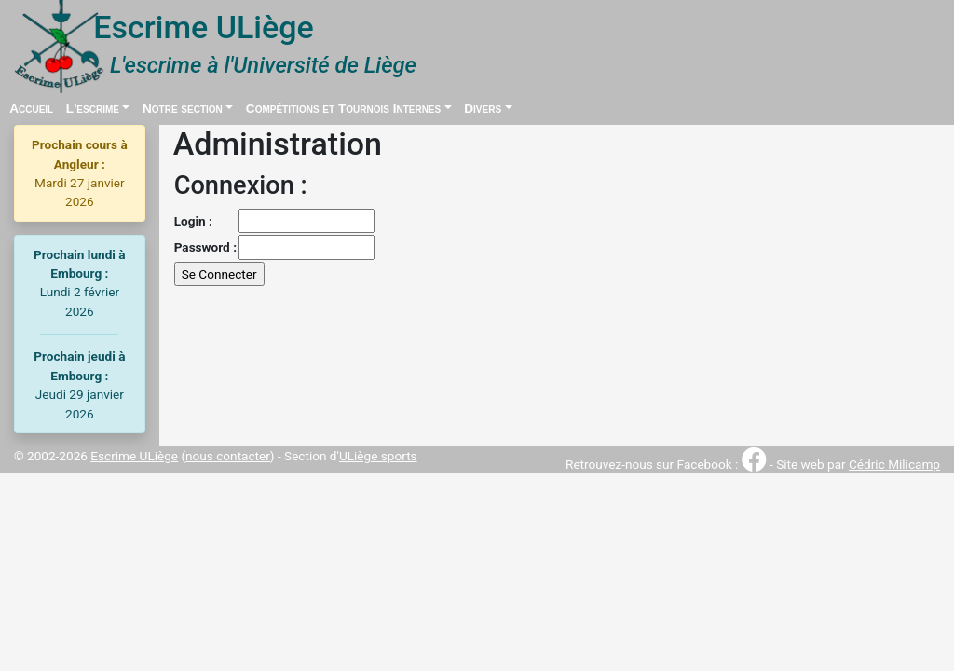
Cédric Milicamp (894, 464)
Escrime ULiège (134, 455)
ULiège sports (378, 455)
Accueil (31, 109)
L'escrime (92, 109)
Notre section (183, 109)
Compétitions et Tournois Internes (343, 109)
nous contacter (227, 455)
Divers (482, 109)
